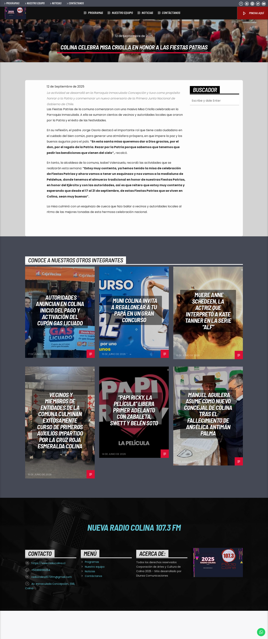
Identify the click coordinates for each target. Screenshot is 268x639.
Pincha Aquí (253, 13)
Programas (11, 3)
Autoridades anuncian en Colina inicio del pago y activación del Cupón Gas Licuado (60, 338)
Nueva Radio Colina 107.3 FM (134, 556)
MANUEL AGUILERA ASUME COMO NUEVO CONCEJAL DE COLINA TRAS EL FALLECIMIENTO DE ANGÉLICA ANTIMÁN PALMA (208, 442)
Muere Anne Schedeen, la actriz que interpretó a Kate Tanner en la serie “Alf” (208, 339)
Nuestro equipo (34, 3)
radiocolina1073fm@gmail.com (51, 605)
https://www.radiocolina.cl (48, 591)
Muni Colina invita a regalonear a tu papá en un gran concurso (134, 338)
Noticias (55, 3)
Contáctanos (75, 3)
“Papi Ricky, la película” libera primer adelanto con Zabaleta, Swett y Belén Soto (134, 438)
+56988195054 (40, 598)
